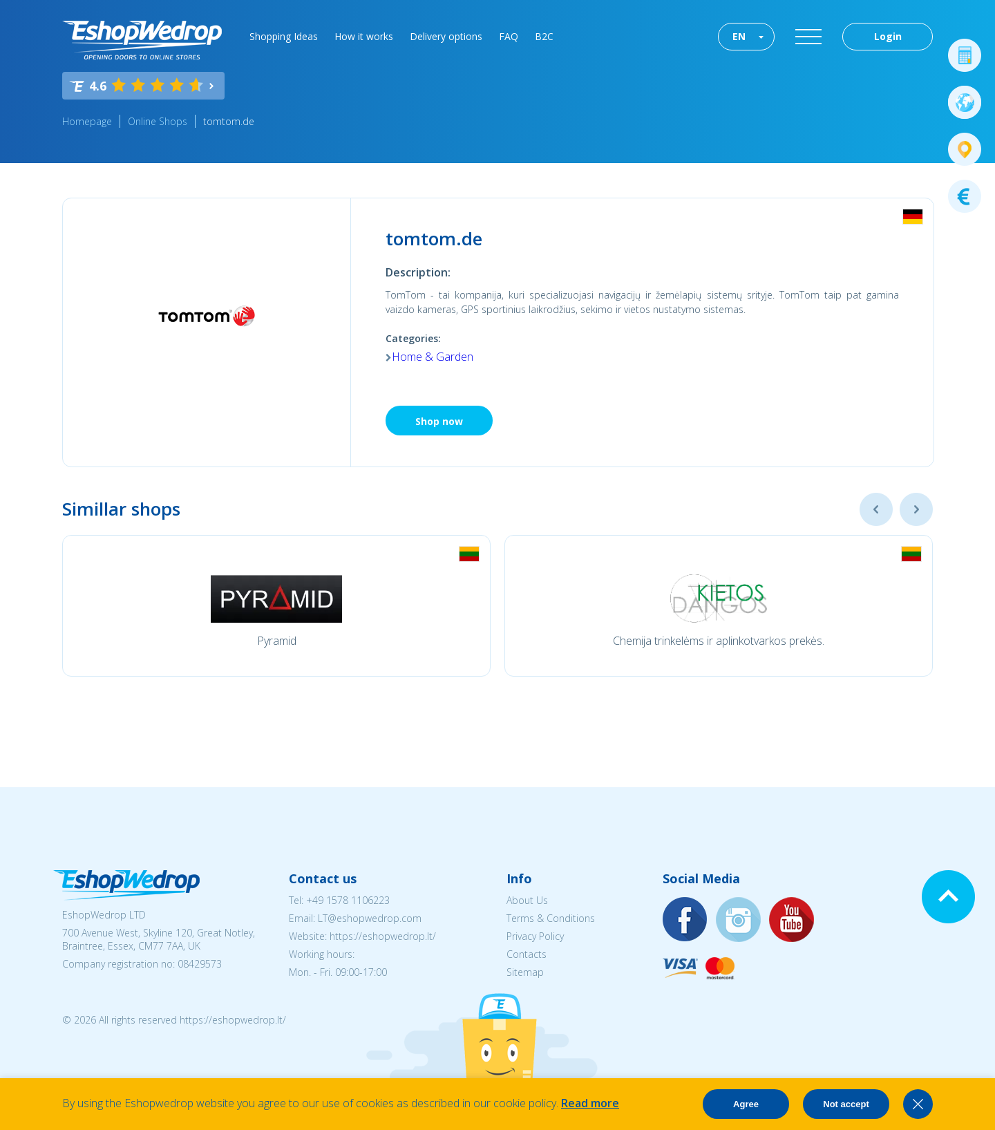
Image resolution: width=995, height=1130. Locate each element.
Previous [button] (876, 509)
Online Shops (157, 121)
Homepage (87, 121)
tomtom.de (228, 121)
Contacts (526, 954)
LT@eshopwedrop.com (369, 918)
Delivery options (446, 36)
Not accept (846, 1104)
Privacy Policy (535, 936)
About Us (527, 900)
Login (888, 36)
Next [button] (916, 509)
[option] (276, 606)
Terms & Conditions (550, 918)
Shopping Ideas (283, 36)
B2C (544, 36)
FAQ (508, 36)
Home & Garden (432, 356)
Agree (746, 1104)
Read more (590, 1103)
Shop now (439, 421)
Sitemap (525, 972)
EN (739, 36)
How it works (363, 36)
